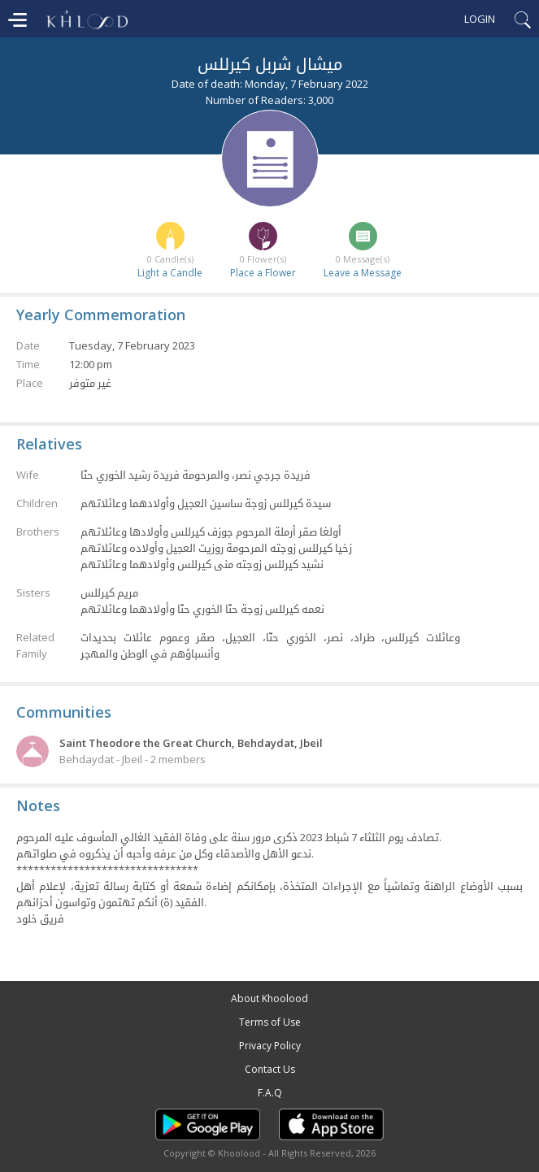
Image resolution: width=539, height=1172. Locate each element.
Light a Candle (169, 273)
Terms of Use (270, 1022)
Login (479, 18)
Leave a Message (363, 273)
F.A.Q (270, 1093)
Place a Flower (263, 273)
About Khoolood (269, 998)
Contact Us (270, 1069)
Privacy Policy (270, 1046)
